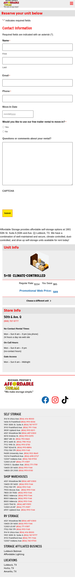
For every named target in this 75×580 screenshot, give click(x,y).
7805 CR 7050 (10, 492)
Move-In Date (9, 107)
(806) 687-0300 (29, 433)
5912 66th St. (10, 442)
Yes (6, 127)
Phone (6, 91)
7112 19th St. (9, 444)
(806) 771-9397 (23, 462)
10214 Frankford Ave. (14, 456)
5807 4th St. (9, 439)
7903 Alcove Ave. (12, 490)
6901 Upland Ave (12, 510)
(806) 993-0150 (26, 470)
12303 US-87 (10, 462)
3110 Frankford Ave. (13, 427)
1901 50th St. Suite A (13, 424)
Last (4, 67)
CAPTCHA (8, 191)
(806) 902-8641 (31, 453)
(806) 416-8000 (26, 419)
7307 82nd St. (10, 447)
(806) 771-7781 (31, 464)
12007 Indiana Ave (12, 541)
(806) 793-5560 (23, 439)
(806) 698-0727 (31, 456)
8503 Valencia (10, 498)
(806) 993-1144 (25, 467)
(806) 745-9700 (30, 459)
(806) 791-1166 (30, 427)
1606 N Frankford (12, 422)
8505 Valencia (10, 501)
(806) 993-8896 (24, 447)
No (6, 131)
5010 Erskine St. (11, 436)
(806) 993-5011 (28, 430)
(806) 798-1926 (24, 442)
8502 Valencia (10, 495)
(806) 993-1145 (23, 450)
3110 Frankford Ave (13, 538)
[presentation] (25, 200)
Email (6, 75)
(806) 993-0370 (26, 436)
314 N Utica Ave (11, 419)
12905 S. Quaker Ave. (14, 464)
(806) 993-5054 (28, 422)
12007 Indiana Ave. (13, 459)
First (4, 53)
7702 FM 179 (10, 450)
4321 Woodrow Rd (13, 433)
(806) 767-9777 (30, 424)
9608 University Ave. (13, 453)
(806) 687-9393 (24, 504)
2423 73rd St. (10, 504)
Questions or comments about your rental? (26, 138)
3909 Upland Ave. (12, 430)
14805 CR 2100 (11, 470)
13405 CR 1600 (11, 467)
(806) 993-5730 (23, 444)
